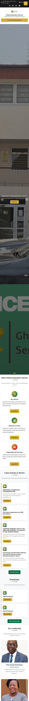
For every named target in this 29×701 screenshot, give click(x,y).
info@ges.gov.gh (23, 2)
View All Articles (14, 572)
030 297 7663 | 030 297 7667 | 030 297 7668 (8, 2)
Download (7, 599)
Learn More (14, 201)
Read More (7, 500)
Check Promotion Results (14, 20)
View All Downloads (14, 621)
